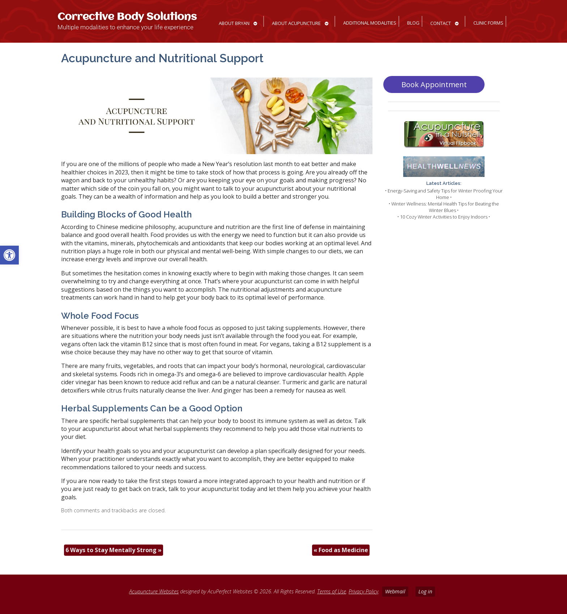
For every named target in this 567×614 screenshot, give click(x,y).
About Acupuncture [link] (296, 23)
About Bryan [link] (234, 23)
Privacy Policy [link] (363, 591)
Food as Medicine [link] (341, 550)
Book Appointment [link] (434, 84)
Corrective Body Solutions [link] (127, 17)
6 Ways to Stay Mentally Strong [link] (113, 550)
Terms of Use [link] (331, 591)
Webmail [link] (395, 591)
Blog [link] (413, 23)
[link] (9, 255)
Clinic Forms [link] (488, 23)
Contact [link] (440, 23)
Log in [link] (425, 591)
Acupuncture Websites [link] (154, 591)
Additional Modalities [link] (369, 23)
